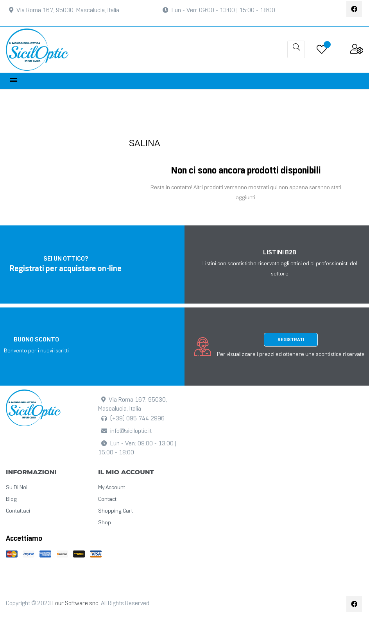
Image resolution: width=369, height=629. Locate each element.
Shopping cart (115, 511)
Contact (107, 499)
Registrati (291, 340)
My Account (111, 487)
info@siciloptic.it (131, 431)
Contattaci (18, 511)
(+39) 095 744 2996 (137, 419)
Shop (104, 522)
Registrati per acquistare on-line (66, 269)
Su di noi (16, 487)
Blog (11, 499)
